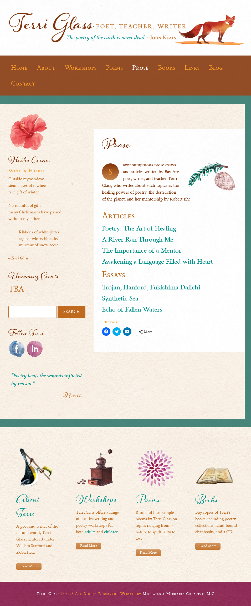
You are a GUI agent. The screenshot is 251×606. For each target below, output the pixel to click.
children (111, 532)
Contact (23, 83)
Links (192, 67)
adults (90, 532)
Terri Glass (48, 594)
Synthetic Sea (120, 299)
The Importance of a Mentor (141, 251)
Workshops (80, 67)
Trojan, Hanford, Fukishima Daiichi (151, 288)
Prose (140, 67)
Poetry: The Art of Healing (139, 229)
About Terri (27, 508)
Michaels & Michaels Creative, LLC (178, 594)
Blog (216, 67)
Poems (114, 67)
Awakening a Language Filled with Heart (157, 262)
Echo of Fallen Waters (132, 310)
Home (19, 67)
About (46, 67)
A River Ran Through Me (137, 240)
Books (166, 67)
